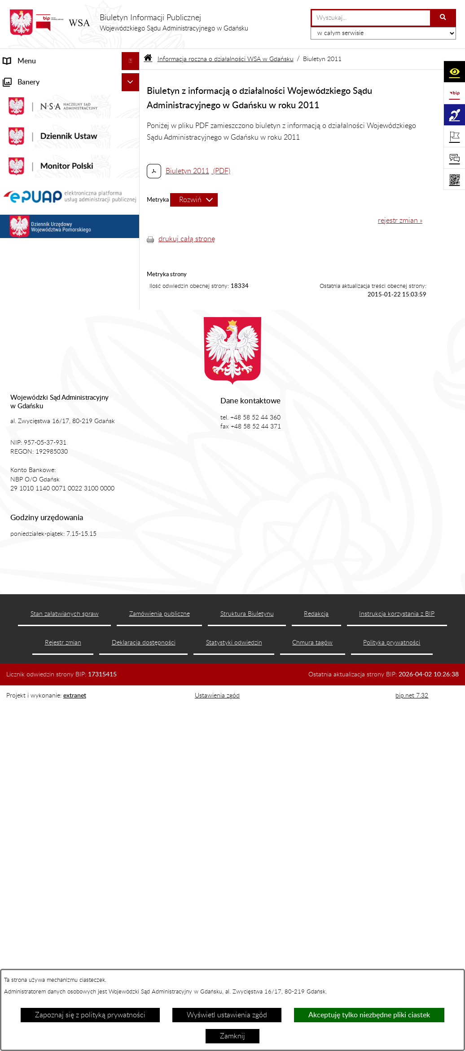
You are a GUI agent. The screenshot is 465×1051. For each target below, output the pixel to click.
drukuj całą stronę (186, 239)
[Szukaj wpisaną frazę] (443, 18)
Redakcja (316, 958)
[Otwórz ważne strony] (454, 136)
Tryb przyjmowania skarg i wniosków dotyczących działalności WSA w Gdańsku (60, 298)
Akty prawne (23, 133)
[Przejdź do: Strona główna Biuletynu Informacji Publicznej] (148, 59)
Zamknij (232, 1036)
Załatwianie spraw (32, 186)
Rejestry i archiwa (31, 355)
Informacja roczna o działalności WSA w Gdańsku (54, 264)
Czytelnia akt (24, 222)
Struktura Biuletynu (247, 958)
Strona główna (26, 79)
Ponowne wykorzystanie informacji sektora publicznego (58, 444)
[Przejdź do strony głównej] (128, 23)
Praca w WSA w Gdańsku (43, 420)
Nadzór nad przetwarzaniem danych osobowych (60, 332)
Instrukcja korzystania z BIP (396, 958)
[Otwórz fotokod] (454, 179)
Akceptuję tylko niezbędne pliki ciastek (369, 1015)
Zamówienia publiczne (159, 958)
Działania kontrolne (34, 402)
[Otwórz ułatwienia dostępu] (454, 71)
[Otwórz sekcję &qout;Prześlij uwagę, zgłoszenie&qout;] (454, 157)
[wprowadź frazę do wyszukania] (371, 18)
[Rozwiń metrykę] (194, 200)
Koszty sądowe (26, 151)
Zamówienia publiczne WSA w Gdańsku (51, 379)
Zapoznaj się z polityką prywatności (90, 1015)
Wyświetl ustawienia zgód (227, 1015)
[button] (132, 97)
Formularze (21, 467)
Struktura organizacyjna (41, 168)
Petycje (15, 240)
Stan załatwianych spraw (65, 958)
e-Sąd (13, 204)
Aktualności (22, 115)
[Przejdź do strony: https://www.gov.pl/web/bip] (454, 93)
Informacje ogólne (32, 97)
